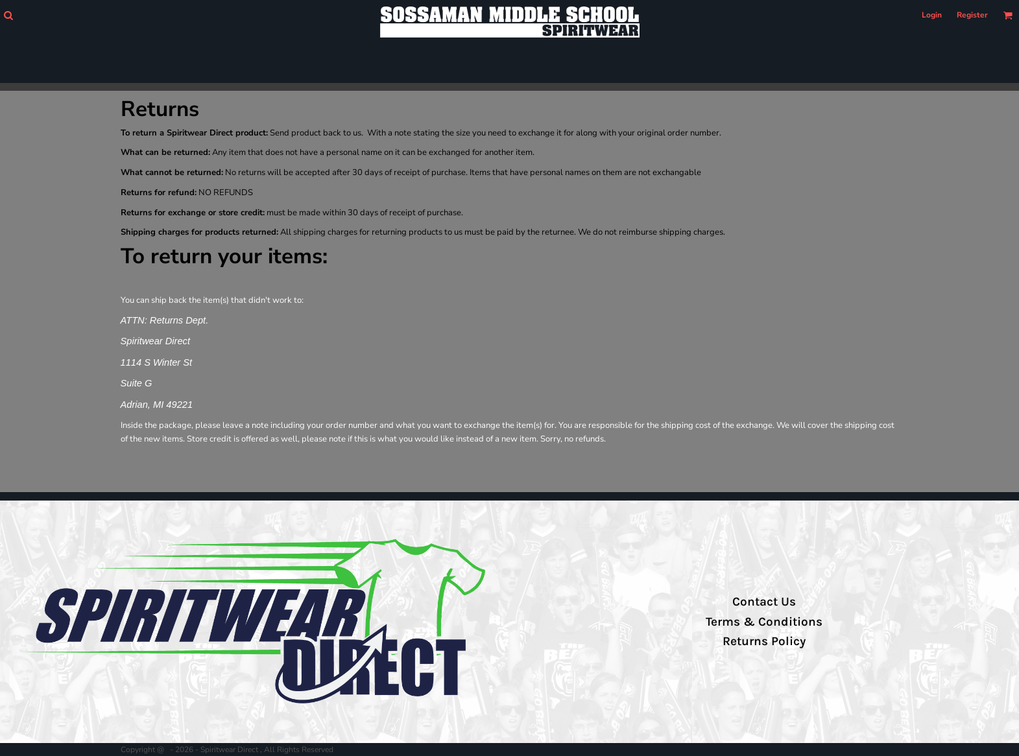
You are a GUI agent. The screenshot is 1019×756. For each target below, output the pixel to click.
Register (972, 15)
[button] (8, 15)
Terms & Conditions (764, 622)
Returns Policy (764, 641)
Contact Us (764, 602)
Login (932, 15)
